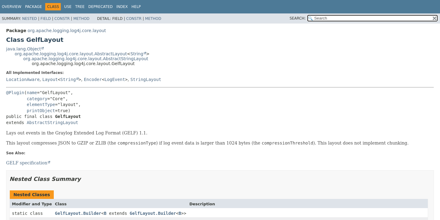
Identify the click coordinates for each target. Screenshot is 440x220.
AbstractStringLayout (52, 122)
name (32, 92)
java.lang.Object (23, 48)
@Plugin (15, 92)
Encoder (93, 79)
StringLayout (145, 79)
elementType (41, 104)
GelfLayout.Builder (78, 213)
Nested (29, 18)
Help (136, 7)
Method (81, 18)
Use (68, 7)
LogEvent (115, 79)
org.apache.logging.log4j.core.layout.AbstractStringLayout (85, 58)
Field (45, 18)
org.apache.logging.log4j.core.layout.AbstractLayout (71, 53)
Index (122, 7)
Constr (62, 18)
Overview (11, 7)
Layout (50, 79)
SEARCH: (298, 18)
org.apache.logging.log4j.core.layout (67, 30)
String (136, 53)
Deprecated (100, 7)
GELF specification (26, 162)
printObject (41, 110)
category (37, 98)
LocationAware (23, 79)
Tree (80, 7)
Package (33, 7)
